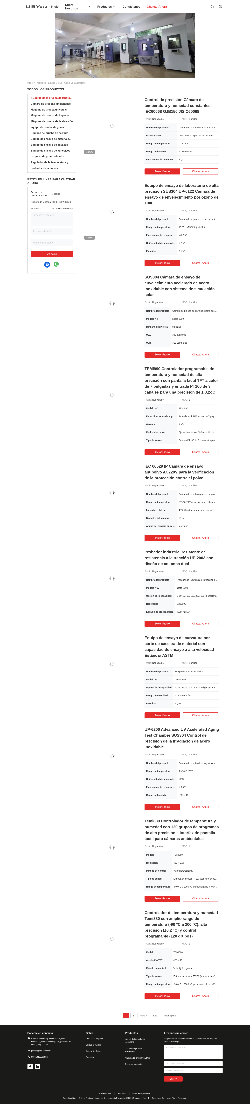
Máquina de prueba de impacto (50, 115)
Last (155, 1015)
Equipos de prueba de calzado (49, 133)
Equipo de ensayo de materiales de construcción (52, 139)
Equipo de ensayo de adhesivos (50, 150)
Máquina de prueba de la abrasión (52, 121)
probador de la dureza (44, 168)
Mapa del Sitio (105, 1093)
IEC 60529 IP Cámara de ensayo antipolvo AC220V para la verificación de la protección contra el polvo (179, 472)
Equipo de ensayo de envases (49, 144)
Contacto (52, 253)
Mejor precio (162, 171)
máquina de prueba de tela (47, 156)
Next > (143, 1015)
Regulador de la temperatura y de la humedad (52, 162)
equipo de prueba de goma (47, 127)
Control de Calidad (94, 1051)
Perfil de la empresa (94, 1039)
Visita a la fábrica (93, 1045)
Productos (40, 83)
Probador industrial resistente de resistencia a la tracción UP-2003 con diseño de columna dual (179, 558)
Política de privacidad (141, 1093)
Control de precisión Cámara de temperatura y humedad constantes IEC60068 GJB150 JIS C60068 (177, 105)
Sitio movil (122, 1093)
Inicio (30, 83)
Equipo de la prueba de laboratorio (53, 98)
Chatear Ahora (200, 171)
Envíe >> (173, 1079)
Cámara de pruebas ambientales (51, 103)
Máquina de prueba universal (49, 109)
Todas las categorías (134, 1064)
